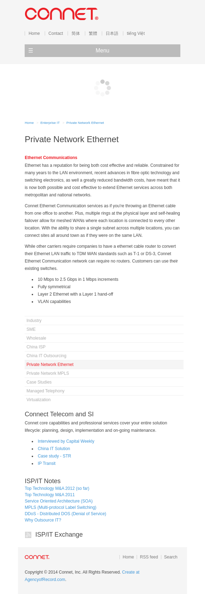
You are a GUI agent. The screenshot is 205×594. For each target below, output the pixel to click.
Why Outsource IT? (43, 520)
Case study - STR (54, 456)
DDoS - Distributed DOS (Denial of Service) (65, 513)
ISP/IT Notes (43, 481)
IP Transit (46, 463)
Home (29, 123)
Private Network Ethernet (85, 123)
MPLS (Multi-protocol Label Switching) (60, 507)
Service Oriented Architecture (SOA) (59, 501)
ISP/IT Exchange (59, 534)
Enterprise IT (50, 123)
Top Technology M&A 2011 (50, 494)
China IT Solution (54, 448)
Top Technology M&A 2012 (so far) (57, 488)
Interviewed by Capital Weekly (66, 441)
